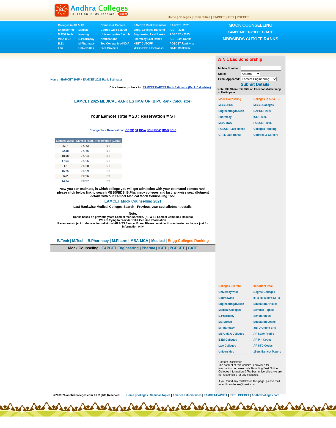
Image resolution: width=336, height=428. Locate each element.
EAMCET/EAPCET (215, 395)
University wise (228, 292)
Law (60, 48)
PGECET (243, 17)
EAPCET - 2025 (179, 25)
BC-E (173, 130)
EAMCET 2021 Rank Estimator (102, 79)
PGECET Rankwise (182, 43)
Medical (83, 29)
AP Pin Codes (262, 339)
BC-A (142, 130)
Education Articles (265, 304)
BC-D (165, 130)
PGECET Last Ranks (231, 129)
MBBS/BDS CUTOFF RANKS (250, 39)
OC (127, 130)
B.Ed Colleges (227, 339)
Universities (201, 17)
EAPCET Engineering (120, 248)
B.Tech (63, 241)
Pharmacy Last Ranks (147, 39)
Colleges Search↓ (229, 286)
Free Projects (109, 48)
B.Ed (61, 43)
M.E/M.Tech (65, 34)
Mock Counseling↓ (230, 99)
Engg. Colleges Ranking (149, 29)
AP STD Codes (263, 345)
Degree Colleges (264, 292)
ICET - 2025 (177, 29)
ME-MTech (225, 321)
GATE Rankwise (180, 48)
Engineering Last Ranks (149, 34)
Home (172, 17)
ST (136, 130)
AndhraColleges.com (265, 395)
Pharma (148, 248)
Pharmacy (224, 117)
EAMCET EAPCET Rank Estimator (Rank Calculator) (177, 87)
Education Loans (264, 321)
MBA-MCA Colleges (231, 333)
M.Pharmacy (86, 43)
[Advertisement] (133, 65)
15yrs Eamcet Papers (267, 351)
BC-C (157, 130)
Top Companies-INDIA (115, 43)
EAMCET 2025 (70, 79)
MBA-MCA (65, 39)
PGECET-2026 (262, 123)
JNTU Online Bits (264, 327)
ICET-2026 (260, 117)
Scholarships (262, 315)
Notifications (109, 39)
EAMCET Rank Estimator (149, 25)
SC (132, 130)
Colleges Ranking (265, 129)
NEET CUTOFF (143, 43)
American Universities (187, 395)
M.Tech (78, 241)
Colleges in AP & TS (71, 25)
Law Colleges (227, 345)
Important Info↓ (263, 286)
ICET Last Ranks (180, 39)
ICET (230, 17)
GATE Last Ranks (229, 134)
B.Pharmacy (86, 39)
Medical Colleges (229, 309)
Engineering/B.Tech (231, 111)
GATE (193, 248)
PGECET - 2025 (180, 34)
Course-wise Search (114, 29)
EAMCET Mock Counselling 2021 (133, 201)
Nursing (83, 34)
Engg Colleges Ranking (188, 241)
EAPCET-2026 (262, 111)
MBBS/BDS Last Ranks (148, 48)
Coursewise (226, 298)
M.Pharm (119, 241)
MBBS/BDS (225, 105)
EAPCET (219, 17)
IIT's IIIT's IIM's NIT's (266, 298)
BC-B (150, 130)
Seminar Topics (263, 309)
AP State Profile (263, 333)
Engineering (66, 29)
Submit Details (255, 84)
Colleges (185, 17)
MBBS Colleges (263, 105)
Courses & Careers (113, 25)
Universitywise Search (115, 34)
